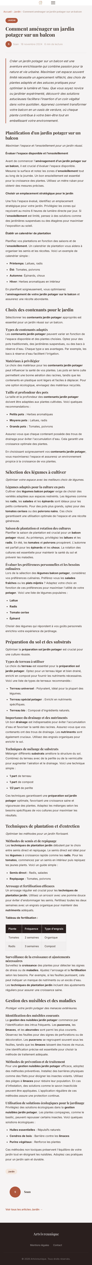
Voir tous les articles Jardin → (24, 1209)
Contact (57, 1245)
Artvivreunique (46, 1233)
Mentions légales (39, 1245)
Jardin (17, 11)
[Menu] (53, 2)
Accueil (7, 11)
